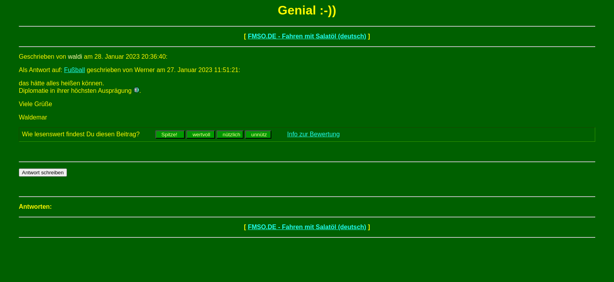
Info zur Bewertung (313, 134)
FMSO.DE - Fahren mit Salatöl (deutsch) (307, 36)
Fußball (74, 70)
